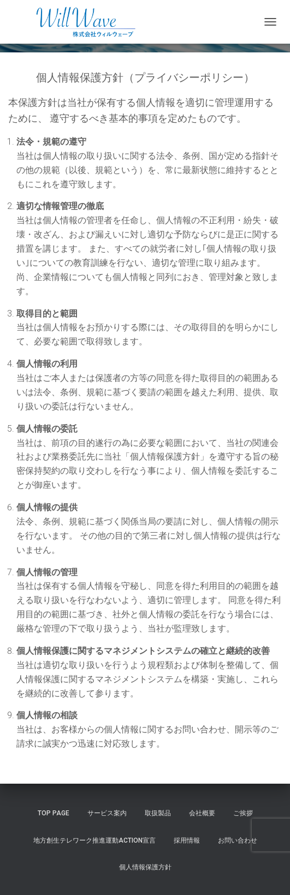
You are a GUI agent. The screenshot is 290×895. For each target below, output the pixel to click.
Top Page (53, 813)
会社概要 (202, 813)
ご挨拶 (243, 813)
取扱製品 (158, 813)
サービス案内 (107, 813)
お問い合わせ (237, 840)
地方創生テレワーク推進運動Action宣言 (94, 840)
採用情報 (187, 840)
